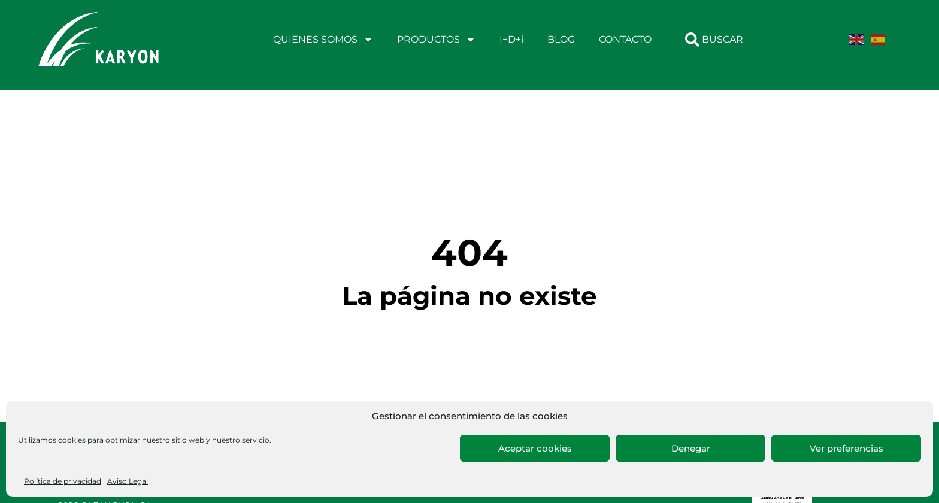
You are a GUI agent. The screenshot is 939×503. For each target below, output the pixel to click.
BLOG (561, 39)
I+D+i (511, 39)
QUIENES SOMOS (323, 39)
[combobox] (723, 39)
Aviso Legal (127, 481)
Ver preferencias (846, 448)
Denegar (690, 448)
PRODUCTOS (436, 39)
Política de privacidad (62, 481)
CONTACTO (625, 39)
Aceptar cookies (535, 448)
